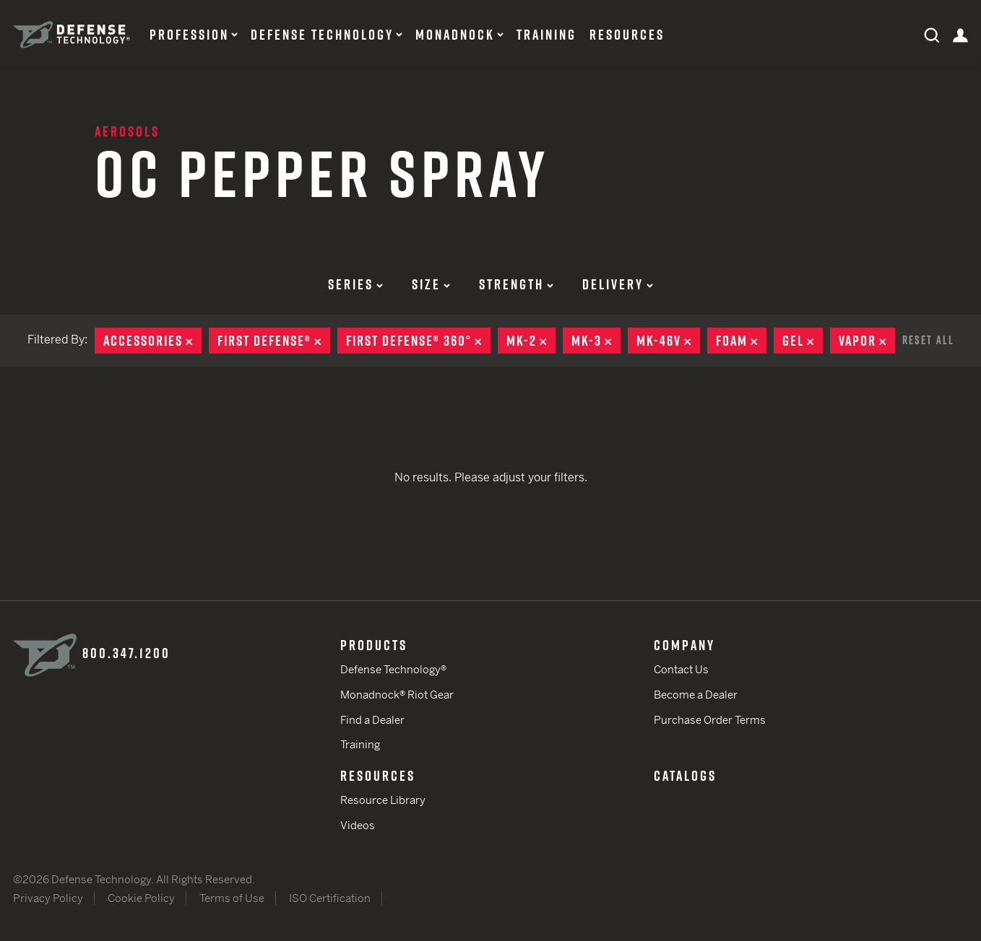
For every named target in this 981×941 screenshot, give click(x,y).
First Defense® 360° (418, 341)
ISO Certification (330, 898)
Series (355, 284)
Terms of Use (231, 898)
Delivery (617, 284)
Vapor (867, 341)
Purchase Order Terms (710, 720)
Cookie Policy (141, 898)
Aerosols (127, 131)
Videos (357, 825)
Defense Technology (322, 34)
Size (431, 284)
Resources (627, 34)
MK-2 (531, 341)
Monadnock (455, 34)
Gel (802, 341)
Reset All (928, 340)
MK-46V (668, 341)
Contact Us (681, 669)
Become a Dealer (696, 694)
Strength (516, 284)
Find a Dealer (372, 720)
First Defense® (273, 341)
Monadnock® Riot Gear (397, 694)
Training (546, 34)
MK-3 (596, 341)
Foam (741, 341)
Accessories (152, 341)
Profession (189, 34)
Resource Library (382, 800)
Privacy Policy (48, 898)
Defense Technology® (393, 669)
